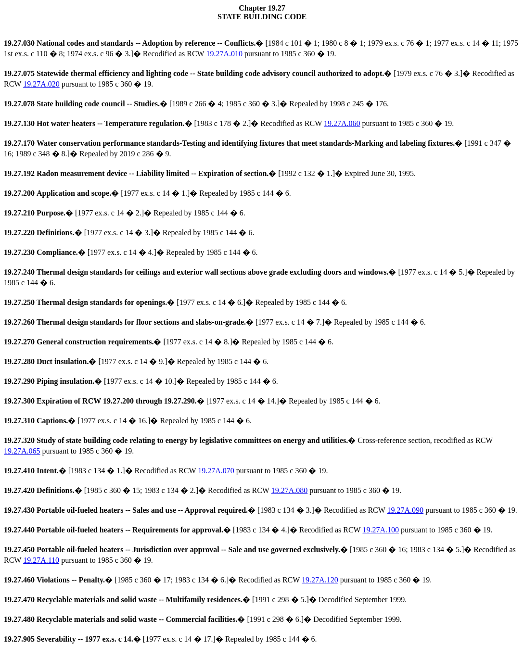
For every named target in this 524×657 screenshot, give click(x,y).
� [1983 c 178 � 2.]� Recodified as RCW (164, 123)
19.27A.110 (41, 560)
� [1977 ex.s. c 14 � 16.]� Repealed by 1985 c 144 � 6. (128, 421)
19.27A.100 (380, 530)
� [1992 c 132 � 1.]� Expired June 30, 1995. (210, 173)
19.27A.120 (320, 580)
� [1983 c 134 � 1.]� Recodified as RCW (101, 471)
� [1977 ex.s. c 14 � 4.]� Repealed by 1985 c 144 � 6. (131, 252)
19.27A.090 (405, 510)
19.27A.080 (289, 490)
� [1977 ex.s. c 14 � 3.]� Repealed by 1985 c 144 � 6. (129, 232)
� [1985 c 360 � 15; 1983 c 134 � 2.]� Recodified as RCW (137, 490)
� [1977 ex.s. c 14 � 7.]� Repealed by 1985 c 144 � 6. (215, 322)
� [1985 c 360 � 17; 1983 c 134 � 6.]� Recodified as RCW (153, 580)
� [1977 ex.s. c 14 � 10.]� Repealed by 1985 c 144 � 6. (141, 381)
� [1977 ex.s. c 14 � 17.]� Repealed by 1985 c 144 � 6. (160, 639)
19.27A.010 (224, 54)
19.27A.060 (342, 123)
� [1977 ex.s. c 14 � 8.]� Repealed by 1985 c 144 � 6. (168, 342)
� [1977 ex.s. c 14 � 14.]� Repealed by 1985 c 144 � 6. (192, 401)
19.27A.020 (41, 84)
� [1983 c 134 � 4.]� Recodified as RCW (183, 530)
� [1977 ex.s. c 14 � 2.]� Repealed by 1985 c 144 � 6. (124, 213)
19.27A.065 (22, 451)
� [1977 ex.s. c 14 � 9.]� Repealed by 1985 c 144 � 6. (136, 361)
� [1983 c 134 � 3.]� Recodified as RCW (195, 510)
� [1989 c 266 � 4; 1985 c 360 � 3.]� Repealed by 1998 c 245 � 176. (196, 104)
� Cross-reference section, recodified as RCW (248, 440)
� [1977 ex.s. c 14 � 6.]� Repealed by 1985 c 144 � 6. (175, 302)
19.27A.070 (216, 471)
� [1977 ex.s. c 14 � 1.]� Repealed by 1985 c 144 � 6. (147, 193)
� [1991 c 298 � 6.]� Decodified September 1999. (203, 619)
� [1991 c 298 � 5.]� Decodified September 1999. (205, 599)
